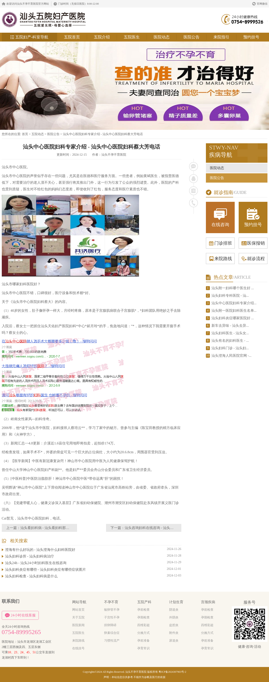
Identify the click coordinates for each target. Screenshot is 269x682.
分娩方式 (143, 633)
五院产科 (144, 602)
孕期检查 (143, 617)
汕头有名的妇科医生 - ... (230, 340)
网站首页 (78, 609)
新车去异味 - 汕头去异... (230, 325)
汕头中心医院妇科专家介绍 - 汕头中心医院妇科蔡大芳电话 (103, 134)
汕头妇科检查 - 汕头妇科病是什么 (31, 576)
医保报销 (253, 243)
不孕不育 (111, 602)
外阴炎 (173, 617)
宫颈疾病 (208, 602)
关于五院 (78, 617)
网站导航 (79, 602)
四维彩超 (143, 625)
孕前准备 (143, 640)
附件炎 (173, 633)
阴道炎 (173, 609)
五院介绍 (102, 37)
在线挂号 (78, 648)
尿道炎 (173, 640)
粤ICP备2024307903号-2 (172, 671)
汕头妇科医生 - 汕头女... (230, 333)
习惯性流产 (112, 640)
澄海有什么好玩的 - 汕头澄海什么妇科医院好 (40, 550)
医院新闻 (78, 625)
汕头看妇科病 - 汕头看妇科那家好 (46, 528)
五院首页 (72, 37)
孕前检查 (143, 609)
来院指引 (221, 37)
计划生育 (176, 602)
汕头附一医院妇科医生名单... (234, 310)
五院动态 (37, 134)
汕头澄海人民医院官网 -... (231, 355)
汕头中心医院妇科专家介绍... (234, 303)
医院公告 (191, 37)
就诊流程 (253, 258)
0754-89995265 (21, 632)
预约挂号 (251, 37)
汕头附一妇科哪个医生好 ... (232, 288)
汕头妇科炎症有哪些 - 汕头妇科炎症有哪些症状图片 (45, 569)
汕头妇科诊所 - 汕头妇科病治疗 (29, 556)
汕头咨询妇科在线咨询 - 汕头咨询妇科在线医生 (161, 528)
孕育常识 (143, 648)
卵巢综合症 (112, 633)
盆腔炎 (173, 625)
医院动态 (162, 37)
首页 (25, 134)
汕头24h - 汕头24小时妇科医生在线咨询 (35, 563)
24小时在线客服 (20, 615)
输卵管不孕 (112, 609)
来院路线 (220, 258)
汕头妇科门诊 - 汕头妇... (230, 348)
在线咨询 (220, 217)
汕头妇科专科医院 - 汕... (230, 295)
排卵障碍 (110, 625)
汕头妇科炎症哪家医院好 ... (232, 318)
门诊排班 (220, 243)
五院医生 (132, 37)
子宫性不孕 (112, 617)
